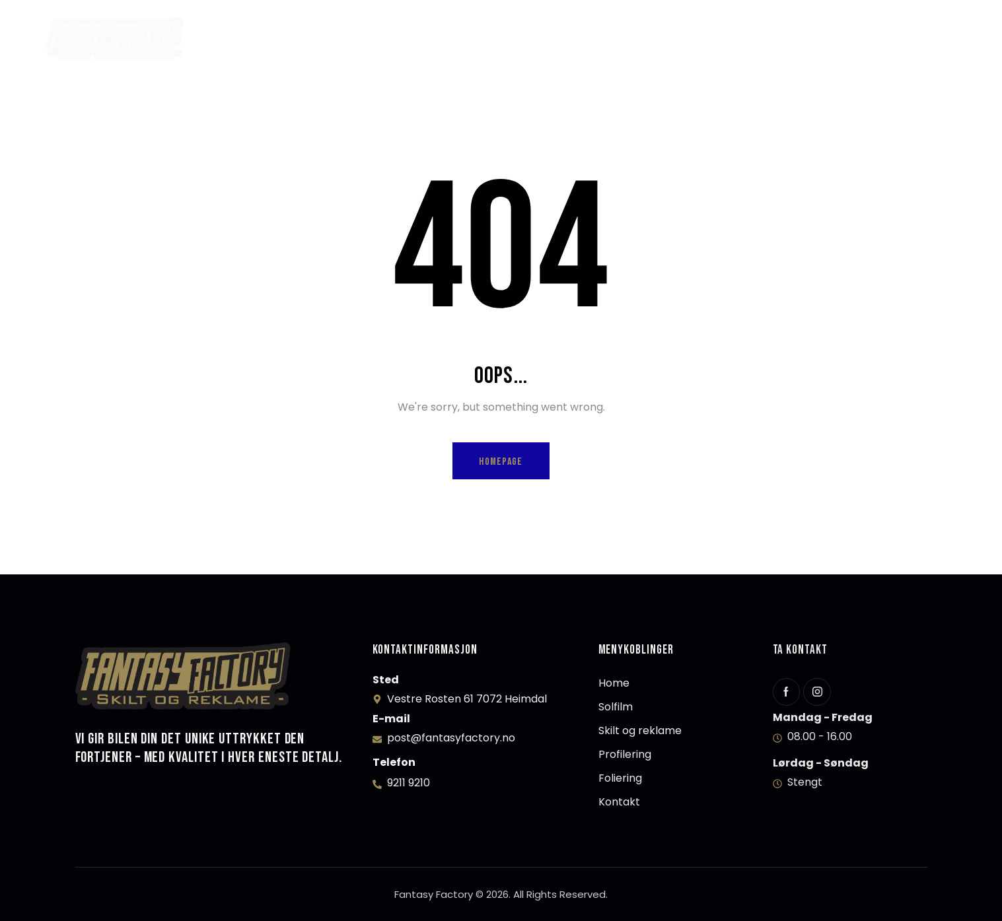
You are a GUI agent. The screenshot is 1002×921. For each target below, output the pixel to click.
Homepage (500, 462)
